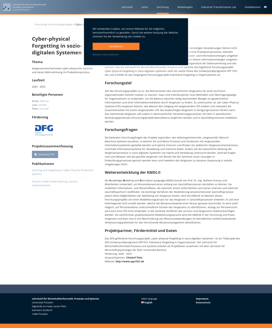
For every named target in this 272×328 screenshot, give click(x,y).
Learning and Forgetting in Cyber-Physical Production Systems (63, 172)
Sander (39, 104)
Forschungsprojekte (61, 24)
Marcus (40, 101)
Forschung (41, 24)
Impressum (202, 298)
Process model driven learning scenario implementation (55, 183)
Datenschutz (203, 302)
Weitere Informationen (106, 54)
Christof (40, 108)
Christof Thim (134, 257)
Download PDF (46, 154)
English (146, 302)
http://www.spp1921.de (130, 261)
